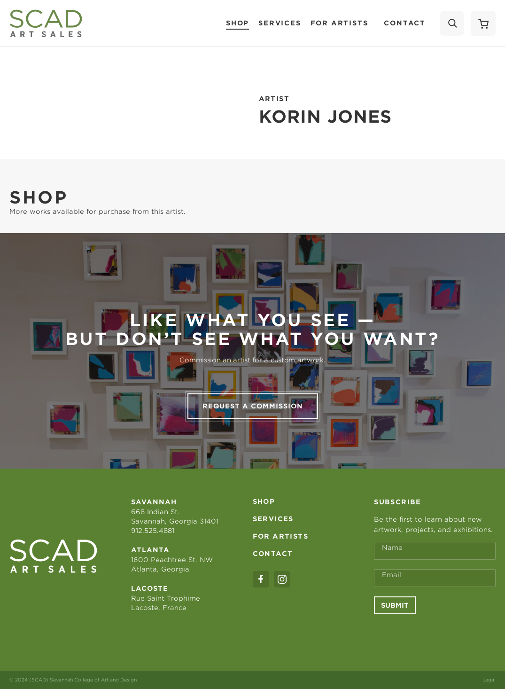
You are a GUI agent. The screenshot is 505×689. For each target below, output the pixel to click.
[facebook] (261, 579)
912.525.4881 (152, 530)
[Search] (452, 23)
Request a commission (252, 406)
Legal (489, 679)
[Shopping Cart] (483, 23)
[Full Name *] (435, 551)
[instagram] (282, 579)
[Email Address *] (435, 578)
